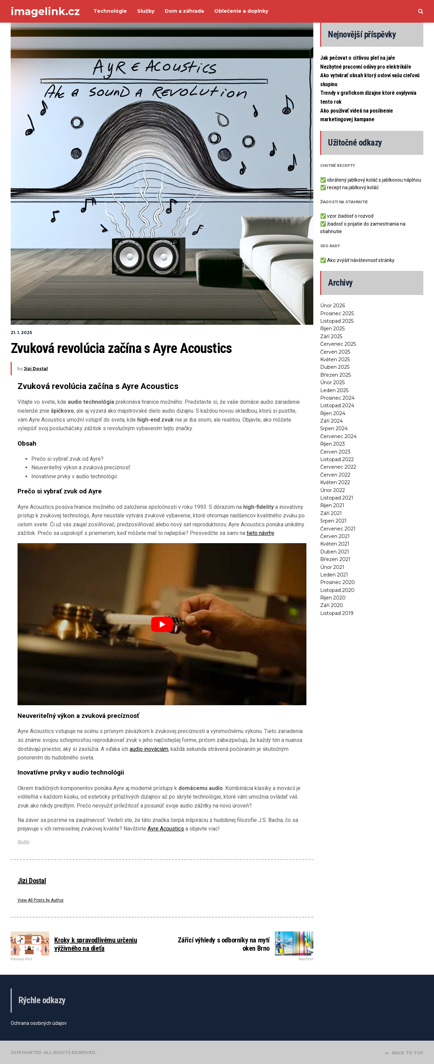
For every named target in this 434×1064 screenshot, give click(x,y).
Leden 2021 (334, 575)
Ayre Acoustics (166, 828)
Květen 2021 (334, 544)
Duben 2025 (334, 367)
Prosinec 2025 (337, 313)
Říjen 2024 (332, 413)
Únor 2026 (332, 305)
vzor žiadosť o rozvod (350, 216)
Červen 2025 (335, 352)
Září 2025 (331, 336)
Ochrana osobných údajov (39, 1023)
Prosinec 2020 (337, 582)
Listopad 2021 (336, 498)
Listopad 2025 (337, 321)
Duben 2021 (334, 552)
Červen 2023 (335, 452)
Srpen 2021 (333, 521)
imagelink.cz (45, 11)
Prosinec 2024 (337, 398)
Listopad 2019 (337, 613)
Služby (24, 841)
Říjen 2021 (332, 505)
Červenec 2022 (338, 467)
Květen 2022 (335, 482)
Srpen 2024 (334, 428)
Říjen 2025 (332, 328)
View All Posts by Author (41, 900)
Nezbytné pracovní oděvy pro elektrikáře (365, 67)
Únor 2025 (332, 382)
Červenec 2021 (338, 529)
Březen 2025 (335, 375)
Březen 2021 (335, 559)
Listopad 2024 (337, 405)
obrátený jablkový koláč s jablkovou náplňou (374, 180)
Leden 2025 (334, 390)
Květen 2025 (335, 359)
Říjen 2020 (333, 598)
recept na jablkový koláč (353, 187)
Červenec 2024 (338, 436)
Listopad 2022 (337, 459)
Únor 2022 (332, 490)
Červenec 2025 (338, 344)
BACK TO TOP (403, 1052)
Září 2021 (331, 513)
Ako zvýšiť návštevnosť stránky (360, 260)
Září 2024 (331, 421)
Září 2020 (331, 605)
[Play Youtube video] (162, 624)
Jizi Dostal (36, 368)
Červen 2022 (335, 475)
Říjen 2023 (332, 444)
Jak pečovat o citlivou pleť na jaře (357, 58)
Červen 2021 (335, 536)
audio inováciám (149, 749)
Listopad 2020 (337, 590)
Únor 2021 (332, 567)
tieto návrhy (260, 533)
